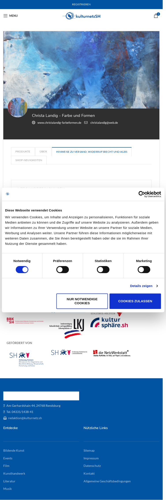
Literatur (9, 481)
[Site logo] (81, 15)
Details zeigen (141, 286)
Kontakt (89, 473)
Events (7, 458)
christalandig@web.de (104, 122)
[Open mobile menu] (10, 15)
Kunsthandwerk (14, 473)
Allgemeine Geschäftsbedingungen (107, 481)
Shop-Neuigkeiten (28, 160)
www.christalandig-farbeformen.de (59, 122)
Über (43, 151)
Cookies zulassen (135, 301)
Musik (7, 488)
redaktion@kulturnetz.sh (24, 418)
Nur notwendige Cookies (82, 301)
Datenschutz (92, 466)
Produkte (22, 151)
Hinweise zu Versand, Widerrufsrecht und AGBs (91, 151)
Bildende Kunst (13, 450)
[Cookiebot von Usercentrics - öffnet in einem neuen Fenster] (141, 194)
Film (6, 466)
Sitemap (89, 450)
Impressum (91, 458)
